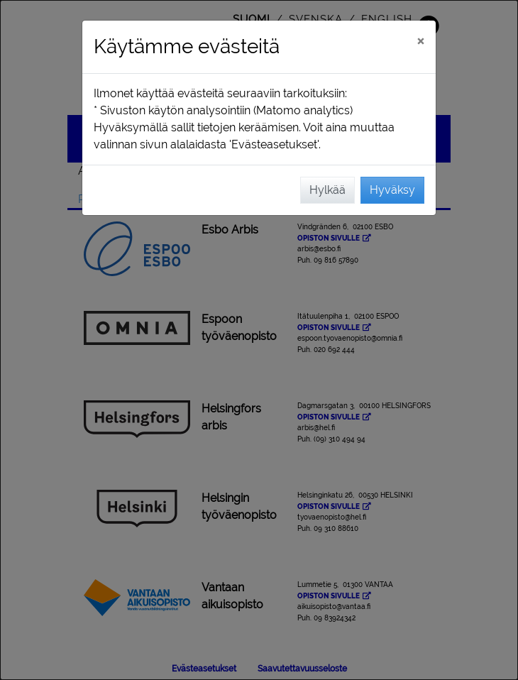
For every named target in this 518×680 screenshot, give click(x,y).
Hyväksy (392, 190)
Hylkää (327, 190)
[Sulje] (420, 40)
